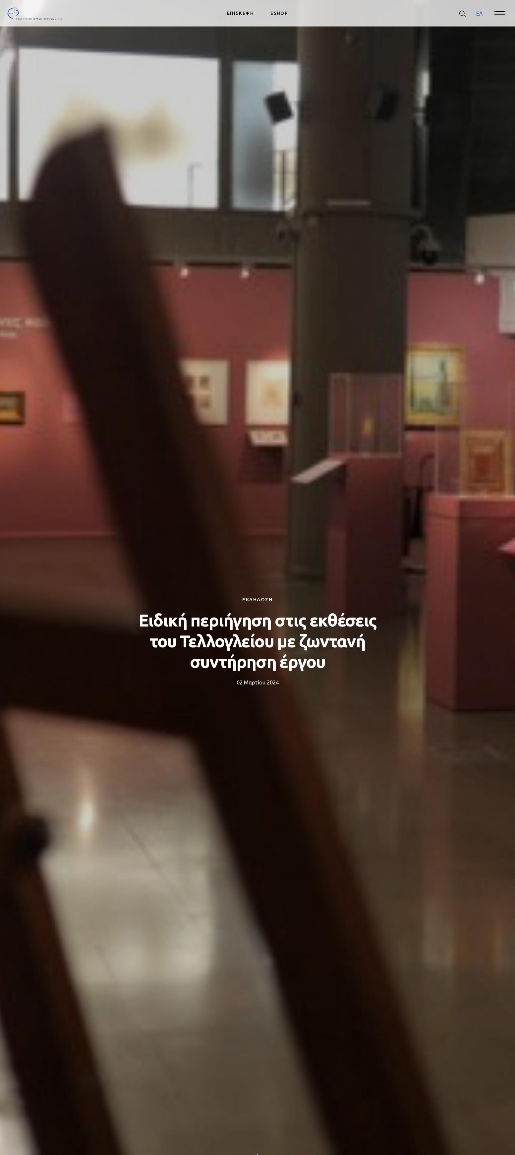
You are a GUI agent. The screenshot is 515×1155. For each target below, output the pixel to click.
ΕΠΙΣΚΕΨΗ (240, 13)
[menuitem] (479, 13)
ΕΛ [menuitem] (479, 13)
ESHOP (279, 13)
